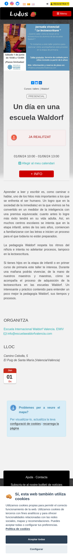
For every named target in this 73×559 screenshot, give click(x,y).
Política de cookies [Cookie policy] (18, 528)
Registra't (60, 4)
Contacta (41, 477)
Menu (62, 13)
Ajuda (29, 477)
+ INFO (36, 174)
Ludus (19, 14)
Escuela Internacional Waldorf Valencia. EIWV (34, 329)
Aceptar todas (36, 539)
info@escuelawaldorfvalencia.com (28, 333)
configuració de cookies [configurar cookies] (25, 423)
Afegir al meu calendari (36, 163)
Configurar (36, 549)
